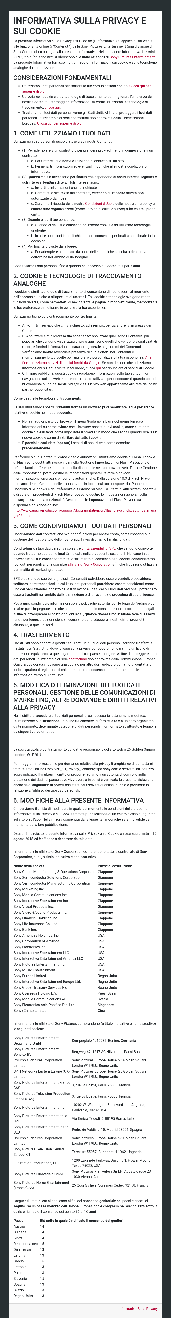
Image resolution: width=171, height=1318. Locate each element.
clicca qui (52, 107)
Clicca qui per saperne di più (59, 123)
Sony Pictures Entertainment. (132, 57)
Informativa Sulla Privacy (138, 1309)
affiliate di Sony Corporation (89, 564)
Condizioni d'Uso (98, 204)
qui (98, 368)
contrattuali (78, 659)
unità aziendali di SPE (99, 548)
